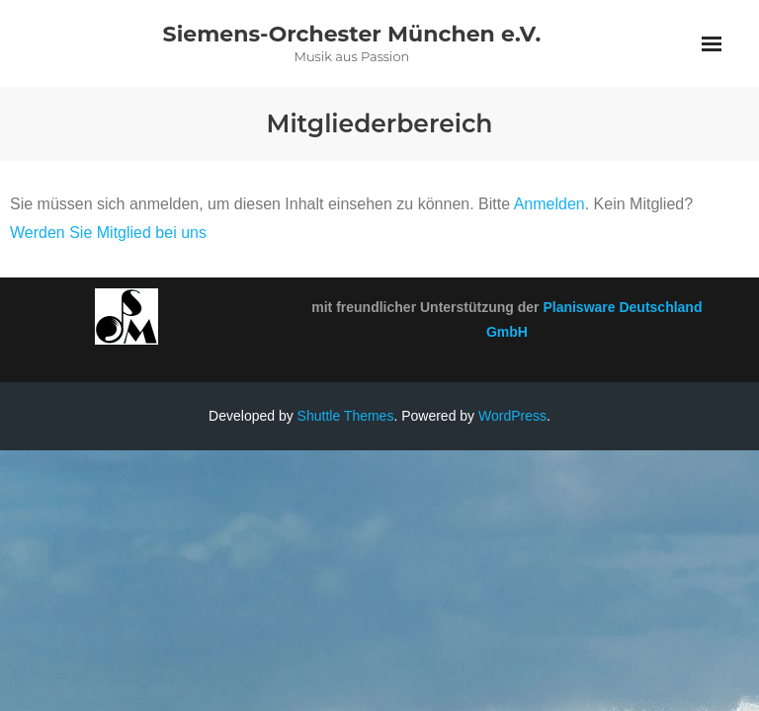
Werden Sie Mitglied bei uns (108, 232)
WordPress (512, 416)
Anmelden (549, 204)
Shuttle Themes (345, 416)
